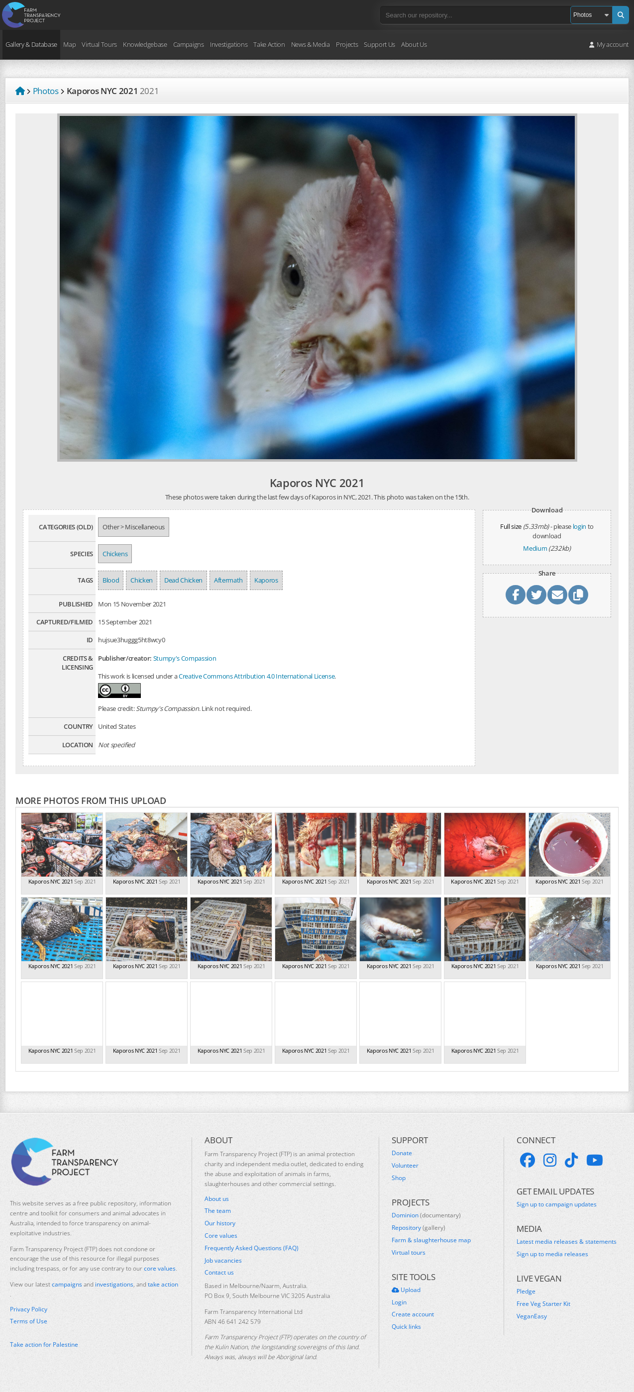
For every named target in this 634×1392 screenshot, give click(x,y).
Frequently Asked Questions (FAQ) (252, 1248)
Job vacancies (223, 1261)
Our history (220, 1223)
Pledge (526, 1291)
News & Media (310, 44)
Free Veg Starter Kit (543, 1304)
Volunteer (405, 1166)
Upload (406, 1290)
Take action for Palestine (44, 1344)
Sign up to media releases (552, 1254)
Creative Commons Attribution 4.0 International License (256, 676)
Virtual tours (408, 1253)
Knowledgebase (145, 44)
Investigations (228, 44)
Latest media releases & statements (567, 1242)
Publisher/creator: (125, 658)
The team (218, 1211)
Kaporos (266, 580)
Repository (418, 1228)
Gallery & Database (31, 44)
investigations (114, 1284)
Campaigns (188, 44)
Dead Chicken (183, 580)
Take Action (269, 44)
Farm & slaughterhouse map (431, 1240)
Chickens (115, 553)
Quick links (406, 1327)
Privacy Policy (28, 1309)
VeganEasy (532, 1316)
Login (399, 1302)
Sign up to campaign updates (557, 1204)
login (579, 526)
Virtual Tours (99, 44)
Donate (402, 1153)
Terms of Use (28, 1321)
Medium (535, 548)
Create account (413, 1314)
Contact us (219, 1273)
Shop (399, 1178)
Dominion (426, 1215)
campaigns (67, 1284)
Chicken (141, 580)
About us (217, 1199)
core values (160, 1268)
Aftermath (228, 580)
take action (163, 1284)
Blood (111, 580)
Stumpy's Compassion (184, 658)
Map (69, 44)
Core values (221, 1236)
